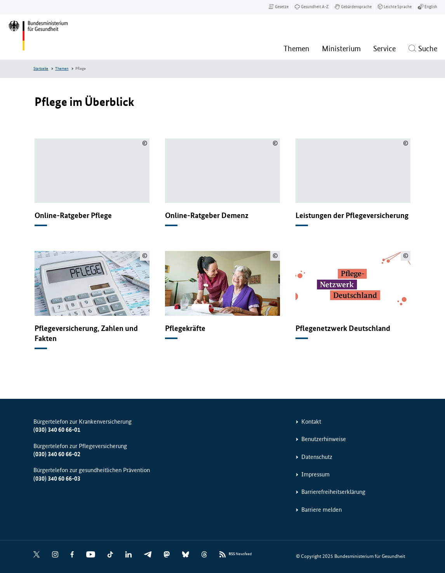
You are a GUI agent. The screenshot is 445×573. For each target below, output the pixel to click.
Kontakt (311, 421)
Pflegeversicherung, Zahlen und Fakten (86, 333)
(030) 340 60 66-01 (56, 429)
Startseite (40, 68)
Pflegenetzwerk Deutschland (343, 328)
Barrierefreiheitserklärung (333, 491)
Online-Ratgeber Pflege (73, 215)
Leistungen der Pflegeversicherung (352, 215)
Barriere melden (321, 509)
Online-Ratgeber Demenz (207, 215)
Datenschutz (316, 456)
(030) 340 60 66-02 (56, 454)
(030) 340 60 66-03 (56, 478)
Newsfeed (240, 554)
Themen (61, 68)
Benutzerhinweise (323, 439)
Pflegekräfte (185, 328)
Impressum (315, 474)
